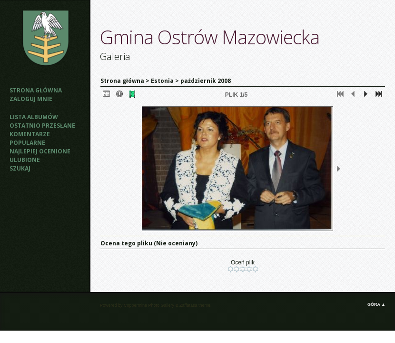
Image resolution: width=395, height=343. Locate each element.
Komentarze (30, 134)
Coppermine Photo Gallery (149, 305)
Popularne (27, 143)
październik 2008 (205, 81)
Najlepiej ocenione (40, 151)
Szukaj (20, 168)
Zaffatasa (188, 305)
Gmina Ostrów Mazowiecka (209, 37)
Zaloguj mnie (31, 99)
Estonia (162, 81)
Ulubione (25, 160)
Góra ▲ (376, 304)
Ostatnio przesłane (42, 125)
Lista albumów (34, 117)
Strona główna (36, 90)
